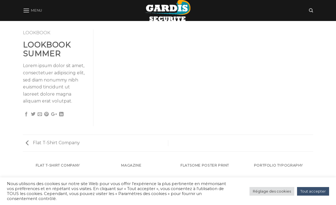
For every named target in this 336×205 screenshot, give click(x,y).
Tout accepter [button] (313, 191)
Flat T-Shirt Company (53, 142)
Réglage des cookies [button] (272, 191)
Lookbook (36, 32)
